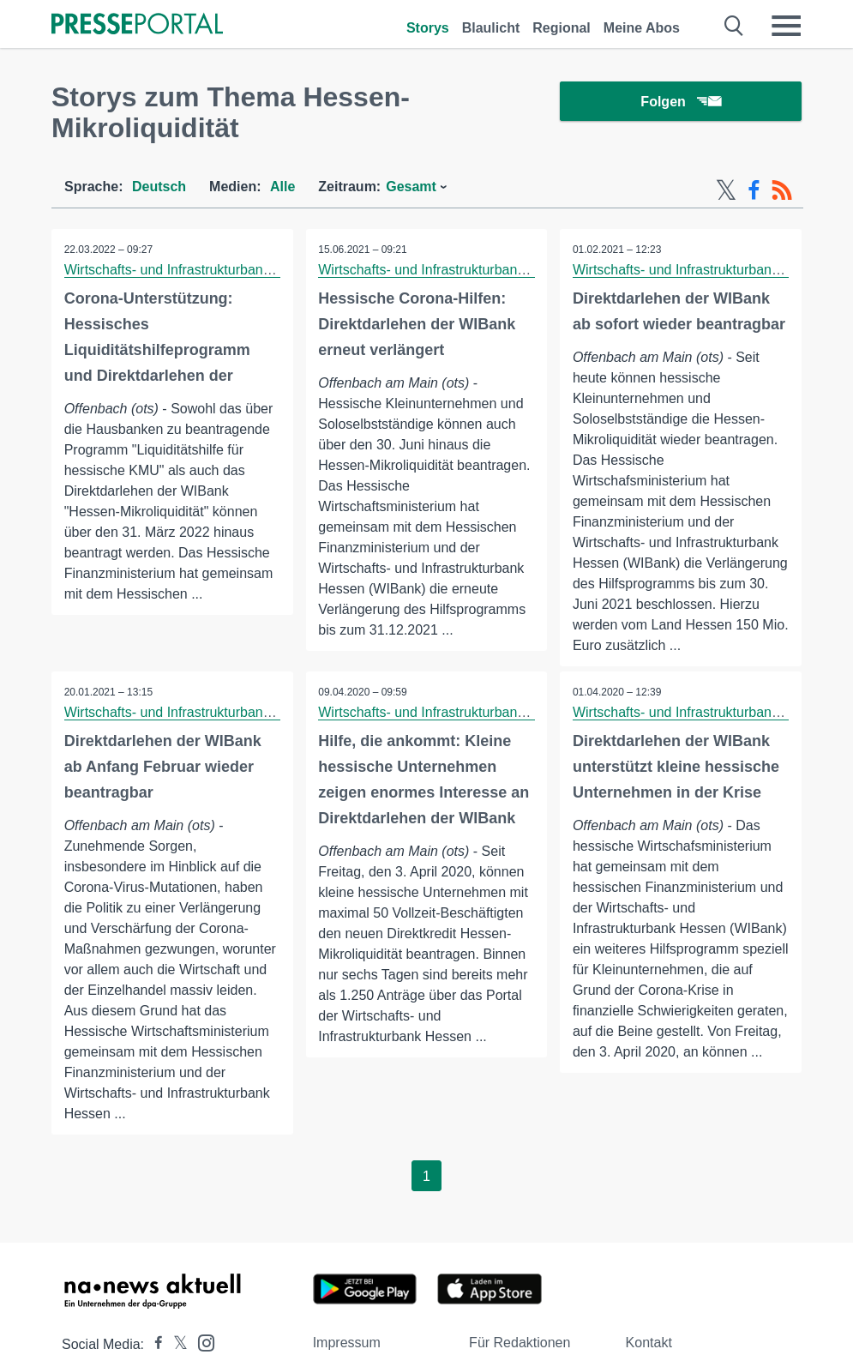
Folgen (680, 102)
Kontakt (649, 1342)
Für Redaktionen (519, 1342)
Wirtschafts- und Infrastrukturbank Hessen (192, 269)
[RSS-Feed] (782, 190)
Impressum (347, 1342)
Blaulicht (491, 28)
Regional (561, 28)
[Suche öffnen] (734, 26)
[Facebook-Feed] (754, 190)
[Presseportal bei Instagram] (201, 1341)
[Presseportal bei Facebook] (153, 1344)
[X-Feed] (726, 190)
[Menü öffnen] (786, 26)
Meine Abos (642, 28)
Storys (427, 28)
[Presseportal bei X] (175, 1344)
